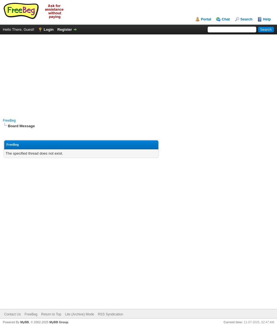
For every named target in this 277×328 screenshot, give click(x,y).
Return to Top (51, 314)
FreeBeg (9, 120)
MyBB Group (58, 322)
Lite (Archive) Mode (79, 314)
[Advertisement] (138, 73)
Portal (206, 19)
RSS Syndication (110, 314)
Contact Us (12, 314)
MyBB (24, 322)
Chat (226, 19)
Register (64, 29)
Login (48, 29)
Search (246, 19)
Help (267, 19)
